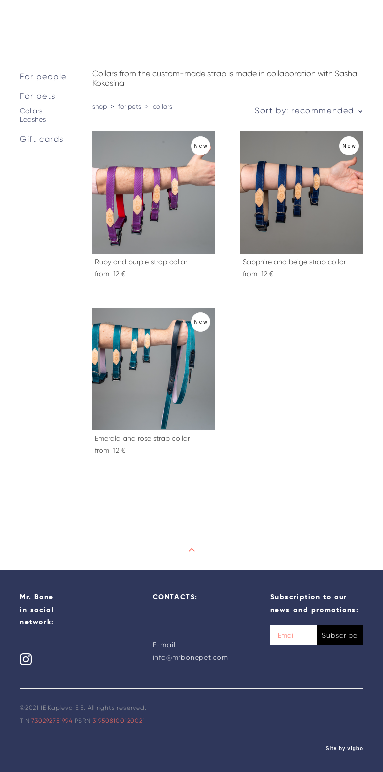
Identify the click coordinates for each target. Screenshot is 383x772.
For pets (38, 96)
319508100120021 (119, 720)
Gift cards (42, 139)
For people (43, 76)
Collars (31, 111)
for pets (129, 106)
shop (99, 106)
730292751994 (52, 720)
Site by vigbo (344, 748)
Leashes (33, 119)
